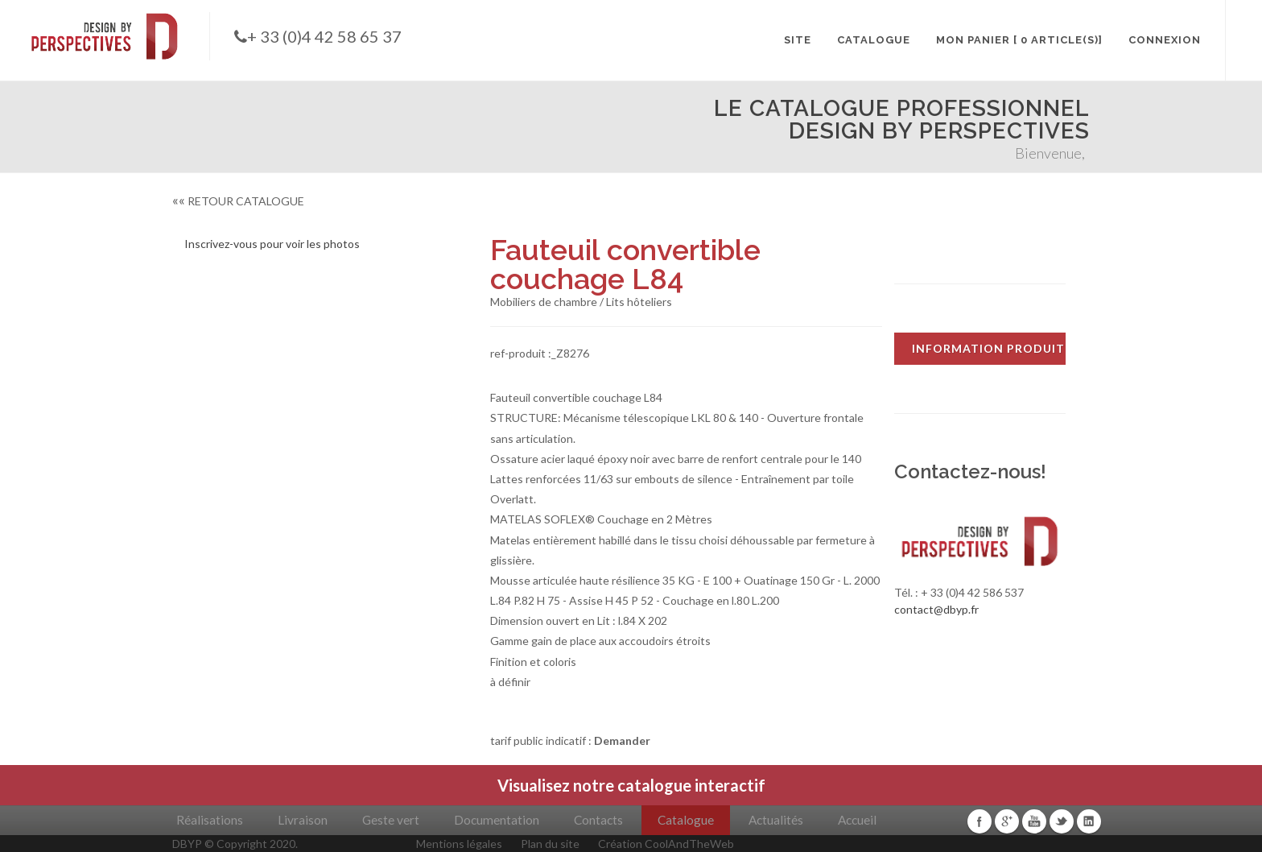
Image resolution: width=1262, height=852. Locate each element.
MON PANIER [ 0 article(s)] (1019, 40)
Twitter (1062, 821)
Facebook (979, 821)
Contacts (598, 820)
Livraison (303, 820)
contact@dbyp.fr (936, 609)
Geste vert (390, 820)
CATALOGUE (873, 40)
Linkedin (1089, 821)
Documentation (496, 820)
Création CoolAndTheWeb (666, 843)
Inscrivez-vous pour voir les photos (272, 243)
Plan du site (550, 843)
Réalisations (209, 820)
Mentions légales (459, 843)
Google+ (1007, 821)
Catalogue (686, 820)
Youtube (1034, 821)
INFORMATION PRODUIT (988, 348)
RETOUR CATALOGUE (238, 201)
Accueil (857, 820)
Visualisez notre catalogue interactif (631, 785)
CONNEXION (1164, 40)
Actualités (776, 820)
